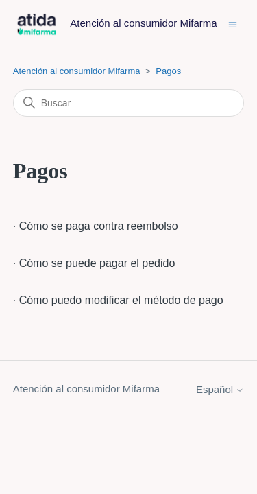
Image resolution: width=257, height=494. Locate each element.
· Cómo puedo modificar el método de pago (118, 300)
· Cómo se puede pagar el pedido (94, 263)
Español (220, 389)
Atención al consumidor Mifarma (76, 71)
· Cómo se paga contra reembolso (95, 226)
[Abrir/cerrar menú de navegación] (232, 24)
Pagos (168, 71)
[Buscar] (129, 103)
